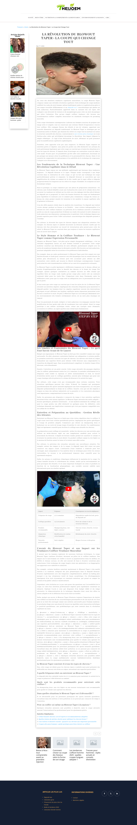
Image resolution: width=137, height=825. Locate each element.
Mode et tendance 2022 (51, 807)
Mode (26, 27)
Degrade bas (48, 797)
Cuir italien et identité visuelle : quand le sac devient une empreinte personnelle (67, 722)
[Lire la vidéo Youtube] (68, 329)
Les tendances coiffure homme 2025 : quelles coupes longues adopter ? (76, 755)
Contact (75, 798)
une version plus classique (83, 134)
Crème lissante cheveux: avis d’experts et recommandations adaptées (63, 717)
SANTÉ (30, 18)
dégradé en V (72, 107)
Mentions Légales (78, 800)
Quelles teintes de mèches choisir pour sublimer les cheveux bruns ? (63, 719)
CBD (107, 18)
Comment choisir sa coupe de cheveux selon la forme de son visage (60, 755)
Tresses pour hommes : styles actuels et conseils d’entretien (93, 755)
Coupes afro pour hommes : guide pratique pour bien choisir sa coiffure (64, 724)
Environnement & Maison (93, 18)
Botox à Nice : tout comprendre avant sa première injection (42, 756)
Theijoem (20, 27)
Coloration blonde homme (52, 810)
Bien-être (39, 18)
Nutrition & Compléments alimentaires (62, 18)
